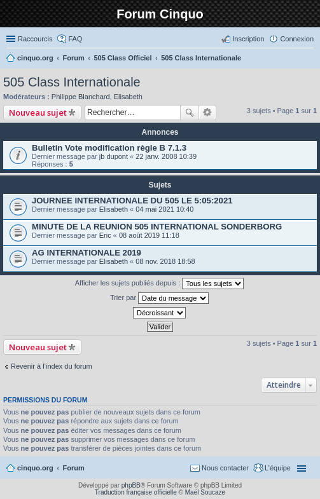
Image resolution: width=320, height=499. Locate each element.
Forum (74, 468)
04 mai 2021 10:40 (164, 209)
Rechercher (189, 112)
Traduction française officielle (136, 492)
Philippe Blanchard (81, 96)
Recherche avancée (207, 112)
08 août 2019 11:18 (149, 235)
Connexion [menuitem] (297, 39)
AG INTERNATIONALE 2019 (86, 252)
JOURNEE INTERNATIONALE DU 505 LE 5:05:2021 (132, 200)
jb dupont (113, 156)
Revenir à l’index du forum (51, 366)
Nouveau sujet (38, 112)
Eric (105, 235)
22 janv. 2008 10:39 (166, 156)
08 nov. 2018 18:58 (165, 261)
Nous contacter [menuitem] (225, 468)
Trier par (159, 298)
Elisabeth (128, 96)
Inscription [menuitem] (248, 39)
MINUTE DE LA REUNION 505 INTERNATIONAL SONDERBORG (157, 226)
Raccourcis (35, 39)
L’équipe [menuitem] (278, 468)
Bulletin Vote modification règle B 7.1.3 (109, 148)
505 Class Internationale (72, 82)
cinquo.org (35, 468)
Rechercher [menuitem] (308, 59)
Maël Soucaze (205, 492)
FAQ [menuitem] (75, 39)
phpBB (131, 485)
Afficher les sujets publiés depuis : (159, 283)
